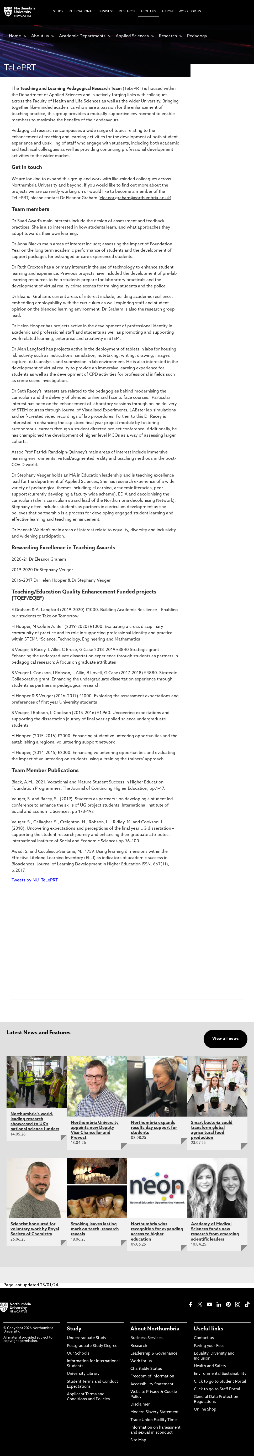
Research (168, 36)
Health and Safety (210, 1366)
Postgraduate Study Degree (92, 1346)
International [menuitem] (81, 11)
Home (15, 36)
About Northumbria (154, 1329)
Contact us (204, 1338)
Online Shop (205, 1410)
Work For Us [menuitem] (190, 11)
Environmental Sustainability (220, 1374)
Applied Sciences (132, 36)
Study (74, 1329)
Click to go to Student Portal (220, 1382)
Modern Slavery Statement (154, 1412)
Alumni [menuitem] (167, 11)
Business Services (146, 1338)
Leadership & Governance (153, 1354)
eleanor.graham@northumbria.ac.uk (135, 198)
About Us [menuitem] (148, 11)
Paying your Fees (209, 1346)
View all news (225, 1039)
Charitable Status (146, 1369)
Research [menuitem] (127, 11)
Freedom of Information (152, 1376)
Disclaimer (140, 1405)
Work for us (141, 1361)
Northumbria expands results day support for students (154, 1128)
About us (40, 36)
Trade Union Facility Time (153, 1420)
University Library (83, 1374)
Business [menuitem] (106, 11)
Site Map (138, 1440)
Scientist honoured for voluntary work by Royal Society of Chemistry (34, 1229)
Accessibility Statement (151, 1384)
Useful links (208, 1329)
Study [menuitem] (58, 11)
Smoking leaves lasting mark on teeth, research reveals (95, 1229)
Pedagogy (197, 36)
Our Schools (78, 1354)
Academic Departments (82, 36)
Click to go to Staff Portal (217, 1389)
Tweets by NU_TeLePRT (35, 880)
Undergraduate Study (86, 1338)
